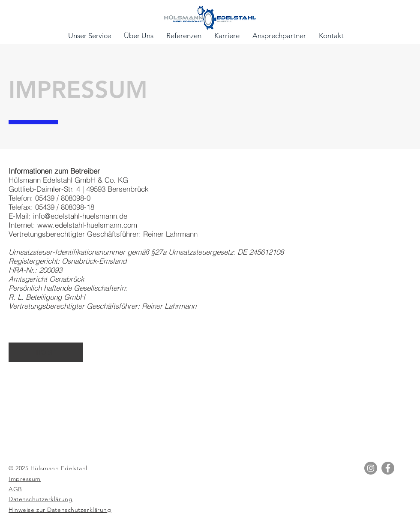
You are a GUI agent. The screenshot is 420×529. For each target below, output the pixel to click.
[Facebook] (387, 468)
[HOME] (46, 352)
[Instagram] (370, 468)
